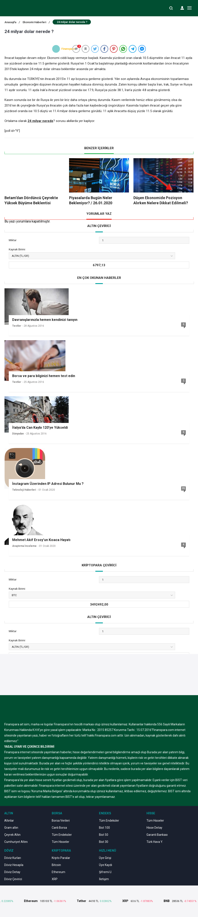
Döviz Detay (12, 871)
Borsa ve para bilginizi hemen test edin (43, 376)
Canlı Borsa (59, 827)
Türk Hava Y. (154, 841)
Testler (16, 326)
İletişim (104, 879)
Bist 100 (104, 827)
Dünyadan (18, 433)
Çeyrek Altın (12, 834)
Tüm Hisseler (60, 841)
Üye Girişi (105, 857)
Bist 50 (103, 834)
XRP (55, 879)
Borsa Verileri (61, 820)
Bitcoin (56, 864)
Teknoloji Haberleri (24, 490)
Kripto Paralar (61, 857)
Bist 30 (103, 841)
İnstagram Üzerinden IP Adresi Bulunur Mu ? (48, 484)
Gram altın (11, 827)
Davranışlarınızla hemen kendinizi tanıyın (44, 320)
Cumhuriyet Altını (16, 841)
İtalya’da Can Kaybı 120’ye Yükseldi (40, 427)
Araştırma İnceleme (24, 546)
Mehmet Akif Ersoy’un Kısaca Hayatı (41, 540)
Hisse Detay (154, 827)
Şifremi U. (105, 871)
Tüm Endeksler (62, 834)
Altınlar (9, 820)
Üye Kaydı (105, 864)
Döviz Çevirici (13, 879)
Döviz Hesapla (13, 864)
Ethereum (58, 871)
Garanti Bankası (157, 834)
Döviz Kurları (12, 857)
